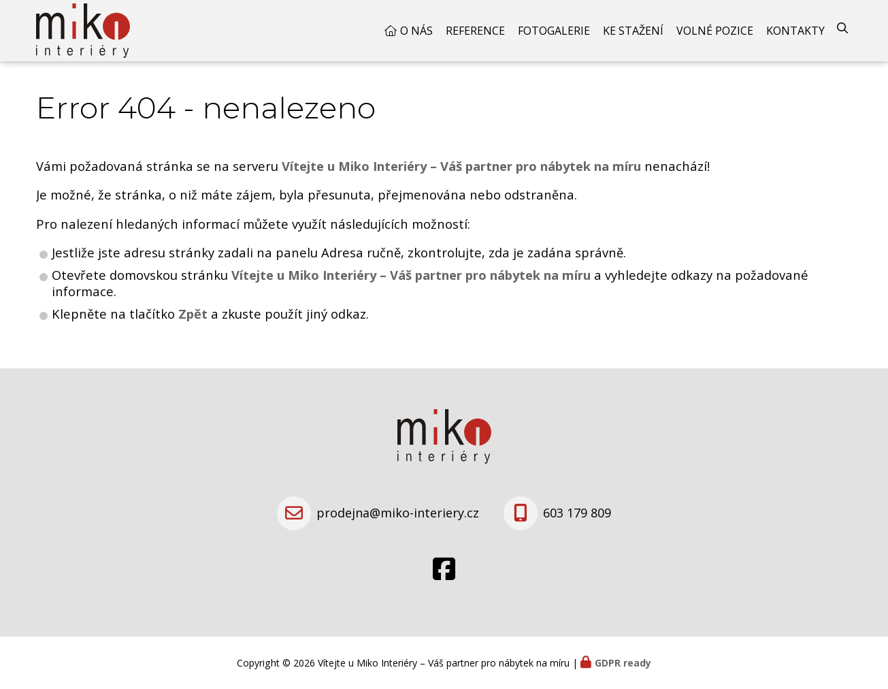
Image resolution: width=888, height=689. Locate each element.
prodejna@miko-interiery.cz (397, 512)
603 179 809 (577, 512)
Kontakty (795, 30)
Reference (475, 30)
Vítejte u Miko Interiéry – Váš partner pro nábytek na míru (411, 274)
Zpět (193, 313)
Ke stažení (633, 30)
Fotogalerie (554, 30)
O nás (416, 30)
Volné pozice (714, 30)
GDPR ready (623, 662)
